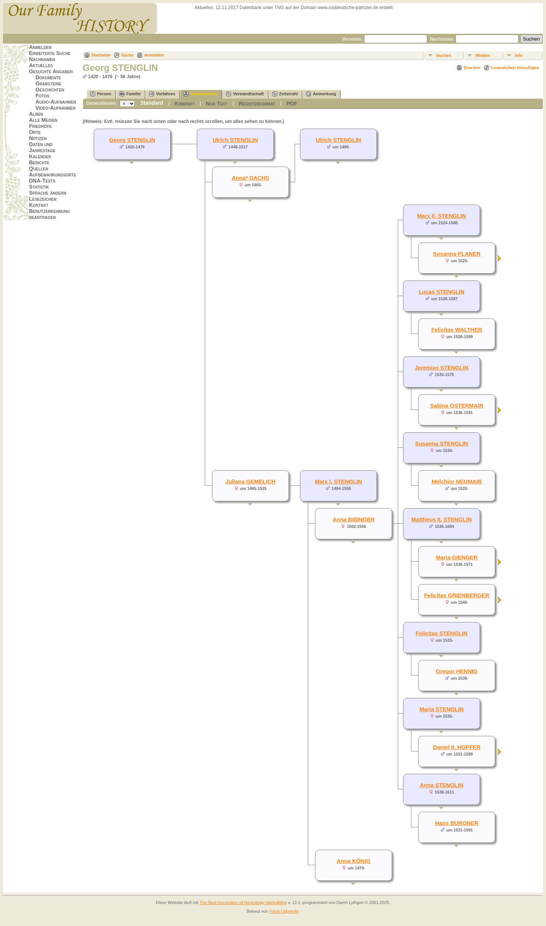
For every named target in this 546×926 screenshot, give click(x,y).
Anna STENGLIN (441, 785)
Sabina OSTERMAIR (456, 406)
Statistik (39, 187)
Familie (130, 94)
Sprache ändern (47, 193)
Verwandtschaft (245, 94)
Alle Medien (43, 120)
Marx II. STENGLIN (441, 216)
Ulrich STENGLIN (338, 140)
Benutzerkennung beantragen (49, 214)
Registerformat (257, 104)
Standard (151, 103)
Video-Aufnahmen (55, 108)
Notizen (38, 138)
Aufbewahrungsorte (52, 175)
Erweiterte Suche (50, 53)
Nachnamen (42, 59)
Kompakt (184, 104)
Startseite (100, 55)
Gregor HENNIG (457, 671)
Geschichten (49, 90)
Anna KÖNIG (353, 861)
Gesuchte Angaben (51, 71)
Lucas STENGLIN (441, 292)
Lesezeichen (42, 199)
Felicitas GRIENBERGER (457, 595)
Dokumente (48, 77)
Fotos (42, 96)
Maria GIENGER (457, 557)
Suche (127, 55)
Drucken (472, 67)
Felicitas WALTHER (456, 330)
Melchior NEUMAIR (456, 482)
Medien (482, 55)
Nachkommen (201, 94)
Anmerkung (321, 94)
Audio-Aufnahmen (55, 102)
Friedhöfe (40, 126)
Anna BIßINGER (354, 520)
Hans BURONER (456, 823)
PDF (292, 104)
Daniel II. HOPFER (456, 747)
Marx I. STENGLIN (338, 482)
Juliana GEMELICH (251, 482)
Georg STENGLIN (132, 140)
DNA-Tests (42, 181)
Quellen (38, 168)
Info (518, 55)
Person (100, 94)
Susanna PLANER (456, 254)
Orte (35, 132)
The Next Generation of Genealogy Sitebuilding (243, 902)
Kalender (40, 156)
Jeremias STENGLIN (442, 368)
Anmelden (40, 47)
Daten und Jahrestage (42, 147)
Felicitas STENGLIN (442, 633)
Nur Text (216, 104)
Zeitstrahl (285, 94)
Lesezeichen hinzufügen (515, 67)
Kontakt (38, 205)
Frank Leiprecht (283, 911)
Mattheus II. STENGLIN (441, 520)
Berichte (39, 162)
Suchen (443, 55)
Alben (36, 114)
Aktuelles (41, 65)
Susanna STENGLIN (441, 444)
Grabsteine (48, 83)
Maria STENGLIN (441, 709)
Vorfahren (162, 94)
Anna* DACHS (250, 178)
